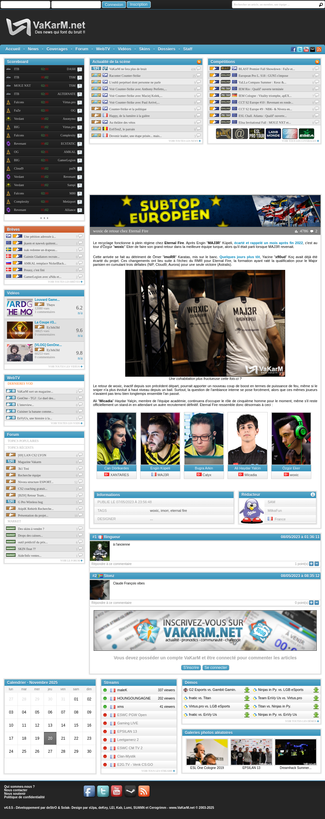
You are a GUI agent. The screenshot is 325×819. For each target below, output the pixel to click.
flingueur (112, 537)
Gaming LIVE (127, 723)
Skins (144, 49)
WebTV (103, 49)
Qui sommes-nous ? (19, 786)
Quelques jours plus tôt (240, 257)
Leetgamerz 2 (128, 740)
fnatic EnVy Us (200, 714)
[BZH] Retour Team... (26, 495)
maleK (122, 690)
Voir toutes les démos (302, 721)
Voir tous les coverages (300, 141)
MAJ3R (160, 475)
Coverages (57, 49)
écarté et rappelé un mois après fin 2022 (268, 243)
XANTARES (116, 475)
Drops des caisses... (24, 535)
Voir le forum (71, 560)
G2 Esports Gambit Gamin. (209, 690)
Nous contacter (15, 790)
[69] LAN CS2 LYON (26, 455)
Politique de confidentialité (24, 797)
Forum (82, 49)
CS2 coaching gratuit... (26, 488)
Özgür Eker (291, 468)
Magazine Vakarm (23, 462)
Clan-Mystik (126, 756)
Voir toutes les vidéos (65, 366)
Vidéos (124, 49)
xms (120, 706)
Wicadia (247, 475)
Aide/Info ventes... (23, 555)
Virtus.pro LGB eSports (206, 706)
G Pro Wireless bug (24, 502)
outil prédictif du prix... (27, 542)
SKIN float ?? (21, 549)
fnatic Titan (197, 698)
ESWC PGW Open (132, 715)
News (33, 49)
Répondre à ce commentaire (111, 564)
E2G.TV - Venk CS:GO (135, 764)
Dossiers (166, 49)
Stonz (109, 576)
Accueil (12, 49)
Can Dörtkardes (116, 468)
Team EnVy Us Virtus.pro (277, 698)
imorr (164, 510)
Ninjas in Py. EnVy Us (274, 714)
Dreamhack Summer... (295, 768)
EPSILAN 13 (127, 731)
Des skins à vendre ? (25, 529)
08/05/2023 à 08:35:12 (300, 576)
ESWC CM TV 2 (129, 748)
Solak (65, 807)
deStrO (51, 807)
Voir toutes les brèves (65, 281)
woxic (291, 475)
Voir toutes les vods (67, 423)
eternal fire (178, 510)
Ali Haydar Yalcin (248, 468)
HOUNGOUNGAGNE (134, 698)
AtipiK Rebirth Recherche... (30, 509)
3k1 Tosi (17, 468)
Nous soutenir (14, 793)
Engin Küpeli (160, 468)
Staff (187, 49)
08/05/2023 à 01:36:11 (300, 537)
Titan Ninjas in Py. (271, 706)
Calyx (204, 475)
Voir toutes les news (185, 141)
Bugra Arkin (204, 468)
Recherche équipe (23, 475)
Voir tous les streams (158, 771)
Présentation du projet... (27, 515)
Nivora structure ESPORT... (30, 482)
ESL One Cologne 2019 (207, 768)
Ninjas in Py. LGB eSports (277, 690)
